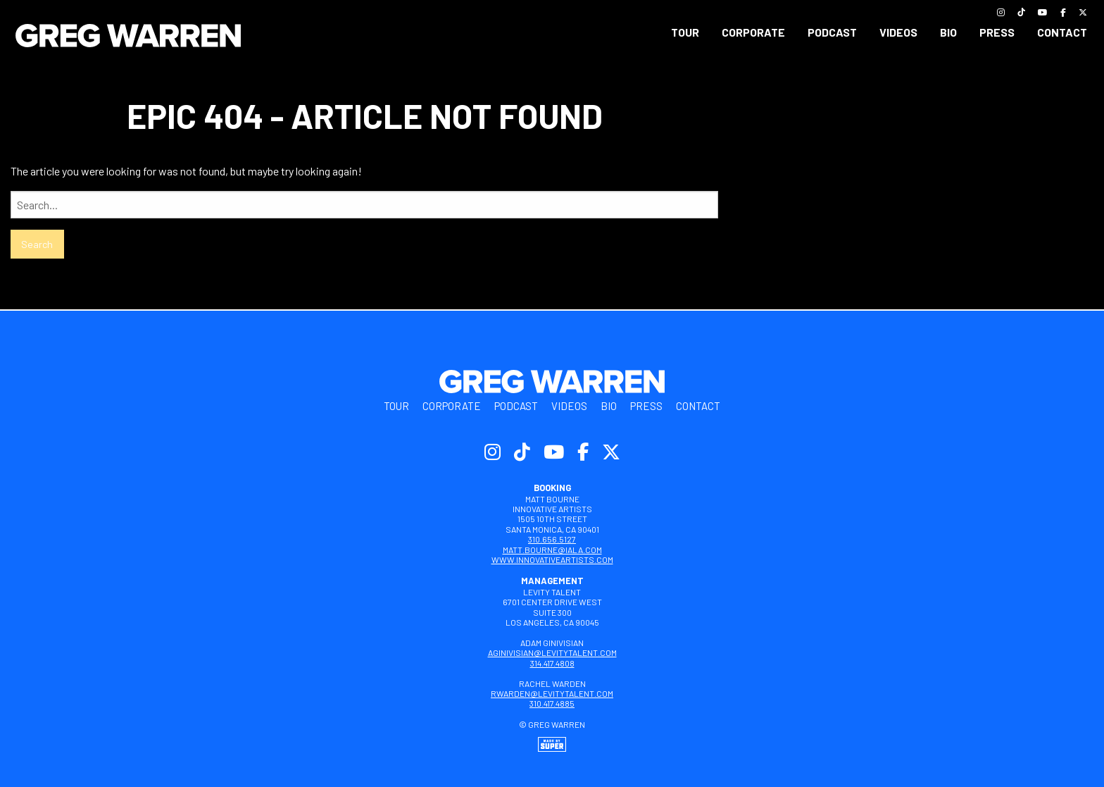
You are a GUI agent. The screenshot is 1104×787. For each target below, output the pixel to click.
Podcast (832, 32)
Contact (1062, 32)
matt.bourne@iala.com (552, 549)
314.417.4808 (552, 663)
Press (997, 32)
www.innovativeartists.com (552, 559)
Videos (898, 32)
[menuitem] (685, 32)
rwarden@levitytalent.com (552, 693)
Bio (948, 32)
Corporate (753, 32)
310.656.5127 (552, 539)
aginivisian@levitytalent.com (552, 652)
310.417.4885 (552, 703)
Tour (685, 32)
